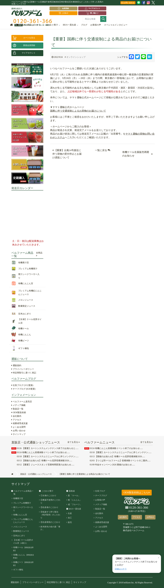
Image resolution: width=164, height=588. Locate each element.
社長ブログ (22, 385)
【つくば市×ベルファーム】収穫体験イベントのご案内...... (120, 460)
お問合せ (150, 517)
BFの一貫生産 (70, 25)
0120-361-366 (136, 507)
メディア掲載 (18, 405)
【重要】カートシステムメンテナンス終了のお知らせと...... (45, 448)
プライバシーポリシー (22, 369)
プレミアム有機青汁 (22, 503)
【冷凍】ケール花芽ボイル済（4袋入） (23, 541)
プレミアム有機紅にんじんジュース (23, 520)
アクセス (16, 420)
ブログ (84, 25)
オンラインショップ (75, 57)
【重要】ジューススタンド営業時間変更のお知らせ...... (45, 465)
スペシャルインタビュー (115, 25)
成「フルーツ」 (75, 504)
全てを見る (73, 442)
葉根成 (71, 491)
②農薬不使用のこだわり (50, 501)
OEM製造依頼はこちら (137, 492)
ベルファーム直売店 (21, 401)
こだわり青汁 (52, 25)
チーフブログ (23, 389)
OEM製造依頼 (18, 412)
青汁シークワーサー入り (23, 508)
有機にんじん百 (20, 515)
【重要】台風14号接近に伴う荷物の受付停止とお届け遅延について (67, 154)
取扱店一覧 (17, 409)
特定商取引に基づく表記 (23, 373)
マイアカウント (92, 8)
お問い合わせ (128, 3)
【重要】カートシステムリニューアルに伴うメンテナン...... (48, 456)
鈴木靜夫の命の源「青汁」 (50, 528)
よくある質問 (18, 427)
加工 (70, 518)
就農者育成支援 (19, 423)
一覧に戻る (102, 150)
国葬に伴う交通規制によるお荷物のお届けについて (78, 110)
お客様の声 (95, 25)
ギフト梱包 (18, 569)
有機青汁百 (18, 498)
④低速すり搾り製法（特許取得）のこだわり (50, 515)
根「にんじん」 (75, 500)
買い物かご (92, 13)
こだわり (63, 13)
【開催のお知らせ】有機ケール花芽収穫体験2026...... (44, 460)
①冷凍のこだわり (48, 495)
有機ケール (23, 548)
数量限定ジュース (21, 531)
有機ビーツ (23, 563)
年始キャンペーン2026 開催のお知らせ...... (112, 465)
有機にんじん (23, 556)
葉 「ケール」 (74, 495)
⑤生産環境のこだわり (50, 522)
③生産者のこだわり (49, 507)
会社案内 (16, 416)
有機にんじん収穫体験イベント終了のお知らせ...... (40, 452)
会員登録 (63, 8)
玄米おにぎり (19, 535)
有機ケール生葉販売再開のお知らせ (135, 154)
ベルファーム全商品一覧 (23, 492)
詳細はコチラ (121, 569)
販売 (70, 522)
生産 (70, 513)
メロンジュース (20, 527)
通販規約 (16, 365)
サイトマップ (18, 434)
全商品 (39, 254)
